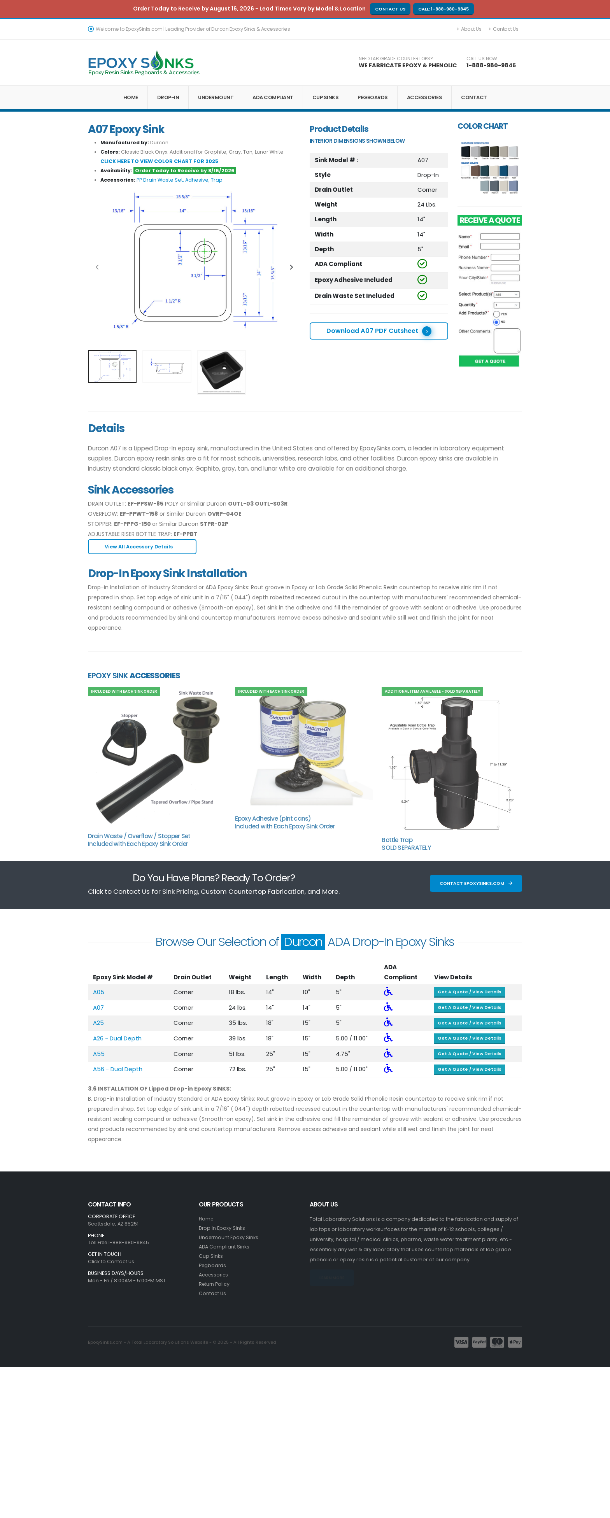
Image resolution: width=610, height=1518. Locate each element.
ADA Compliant (272, 97)
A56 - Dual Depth (117, 1069)
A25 (98, 1023)
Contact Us (390, 9)
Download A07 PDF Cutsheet (378, 331)
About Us (469, 29)
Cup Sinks (325, 97)
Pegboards (373, 97)
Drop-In (168, 97)
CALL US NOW (481, 58)
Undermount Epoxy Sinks (229, 1237)
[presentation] (98, 267)
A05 (98, 992)
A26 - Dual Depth (117, 1038)
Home (130, 97)
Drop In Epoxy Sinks (222, 1228)
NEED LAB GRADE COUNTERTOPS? (396, 58)
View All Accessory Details (142, 546)
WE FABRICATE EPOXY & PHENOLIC (408, 65)
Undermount (215, 97)
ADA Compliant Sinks (224, 1246)
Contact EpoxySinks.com (476, 883)
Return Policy (215, 1284)
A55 (99, 1054)
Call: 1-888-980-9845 (443, 9)
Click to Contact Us (111, 1261)
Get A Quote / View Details (469, 992)
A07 (98, 1007)
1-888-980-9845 (491, 65)
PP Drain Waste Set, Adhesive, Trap (180, 180)
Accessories (424, 97)
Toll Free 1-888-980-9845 (119, 1242)
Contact (474, 97)
